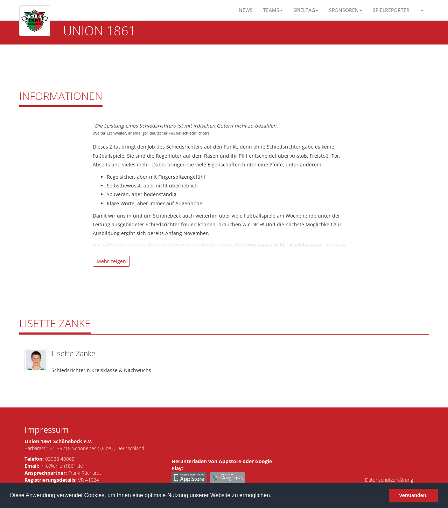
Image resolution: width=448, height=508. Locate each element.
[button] (422, 10)
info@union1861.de (62, 465)
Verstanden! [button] (413, 495)
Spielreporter (391, 10)
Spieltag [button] (305, 10)
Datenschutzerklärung (389, 479)
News (246, 10)
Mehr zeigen (111, 261)
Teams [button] (273, 10)
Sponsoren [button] (345, 10)
